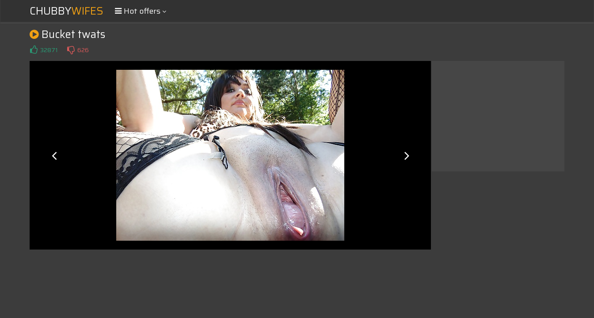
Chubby (66, 11)
